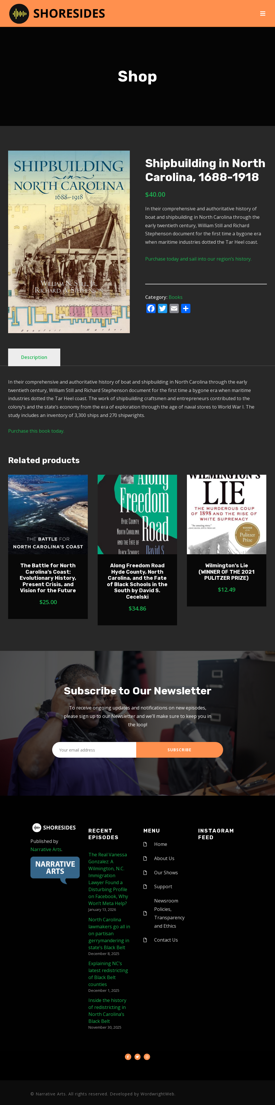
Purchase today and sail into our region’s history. (198, 259)
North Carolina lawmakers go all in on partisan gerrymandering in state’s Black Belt (109, 933)
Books (176, 297)
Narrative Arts (45, 849)
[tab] (34, 357)
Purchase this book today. (36, 431)
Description (34, 357)
